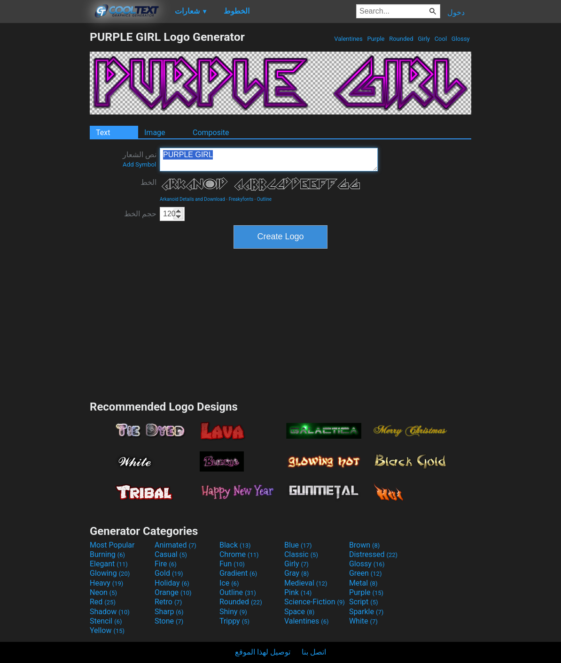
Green (365, 573)
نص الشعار (139, 159)
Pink (298, 592)
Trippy (234, 621)
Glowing (110, 573)
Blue (298, 545)
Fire (166, 563)
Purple (376, 38)
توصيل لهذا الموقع (262, 652)
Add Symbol (139, 164)
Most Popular (112, 545)
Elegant (109, 563)
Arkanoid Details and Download (192, 199)
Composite (211, 132)
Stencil (106, 621)
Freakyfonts (241, 199)
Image (154, 132)
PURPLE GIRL (269, 159)
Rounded (401, 38)
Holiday (172, 583)
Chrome (239, 554)
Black (235, 545)
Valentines (348, 38)
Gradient (238, 573)
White (363, 621)
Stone (169, 621)
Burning (107, 554)
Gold (169, 573)
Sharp (169, 611)
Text (103, 132)
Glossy (460, 38)
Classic (301, 554)
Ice (229, 583)
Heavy (106, 583)
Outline (264, 199)
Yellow (107, 630)
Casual (171, 554)
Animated (175, 545)
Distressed (373, 554)
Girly (423, 38)
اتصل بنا (314, 652)
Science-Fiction (314, 601)
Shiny (233, 611)
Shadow (110, 611)
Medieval (305, 583)
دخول (456, 12)
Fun (232, 563)
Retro (168, 601)
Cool (440, 38)
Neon (103, 592)
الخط (148, 182)
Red (103, 601)
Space (299, 611)
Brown (364, 545)
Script (363, 601)
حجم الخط (140, 213)
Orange (173, 592)
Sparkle (366, 611)
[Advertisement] (44, 171)
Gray (296, 573)
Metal (363, 583)
